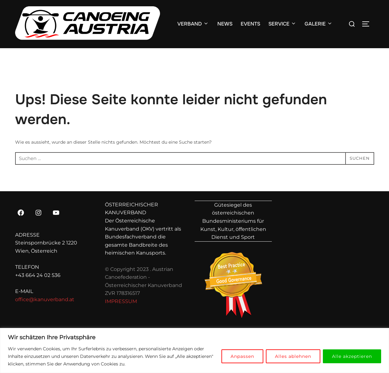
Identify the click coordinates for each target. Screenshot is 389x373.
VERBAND (193, 23)
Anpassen (242, 356)
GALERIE (319, 23)
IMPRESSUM (121, 301)
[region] (194, 350)
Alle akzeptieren (352, 356)
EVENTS (250, 23)
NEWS (224, 23)
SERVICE (282, 23)
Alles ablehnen (293, 356)
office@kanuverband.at (44, 299)
